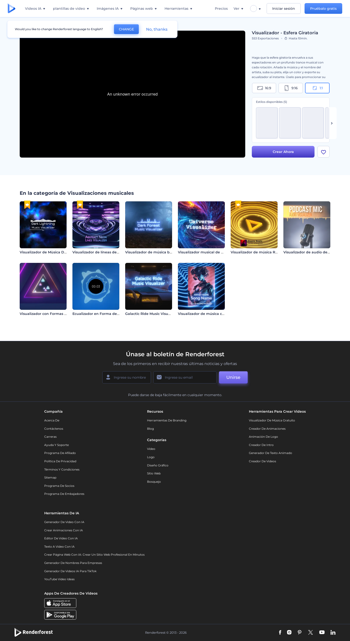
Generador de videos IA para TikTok (70, 571)
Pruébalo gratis (323, 8)
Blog (150, 428)
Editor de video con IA (61, 538)
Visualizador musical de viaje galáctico (212, 252)
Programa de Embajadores (64, 494)
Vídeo (151, 449)
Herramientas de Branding (166, 420)
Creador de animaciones (267, 428)
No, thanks (156, 29)
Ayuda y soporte (56, 445)
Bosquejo (154, 481)
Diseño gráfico (157, 465)
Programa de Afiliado (60, 453)
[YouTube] (322, 632)
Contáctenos (53, 428)
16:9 (264, 88)
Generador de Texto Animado (270, 453)
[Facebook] (280, 632)
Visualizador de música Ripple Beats (263, 252)
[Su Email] (185, 377)
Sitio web (154, 473)
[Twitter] (310, 632)
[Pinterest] (299, 632)
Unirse (233, 377)
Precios (221, 8)
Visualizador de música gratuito (272, 420)
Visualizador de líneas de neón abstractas (109, 252)
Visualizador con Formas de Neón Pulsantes (59, 314)
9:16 (291, 88)
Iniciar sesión (283, 8)
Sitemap (50, 477)
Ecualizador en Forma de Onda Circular (107, 314)
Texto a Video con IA (59, 546)
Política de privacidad (60, 461)
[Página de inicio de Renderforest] (11, 8)
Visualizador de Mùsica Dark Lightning (54, 252)
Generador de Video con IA (64, 522)
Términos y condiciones (61, 469)
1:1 (317, 88)
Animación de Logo (263, 436)
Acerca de (51, 420)
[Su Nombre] (126, 377)
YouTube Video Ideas (59, 579)
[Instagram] (289, 632)
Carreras (50, 436)
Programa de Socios (59, 486)
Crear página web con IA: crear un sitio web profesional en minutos (94, 554)
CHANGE (126, 29)
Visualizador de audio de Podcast (313, 252)
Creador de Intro (261, 445)
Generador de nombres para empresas (73, 563)
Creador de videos (262, 461)
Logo (151, 457)
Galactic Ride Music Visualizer (151, 314)
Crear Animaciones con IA (63, 530)
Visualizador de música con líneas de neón (216, 314)
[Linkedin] (333, 632)
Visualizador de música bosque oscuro (159, 252)
